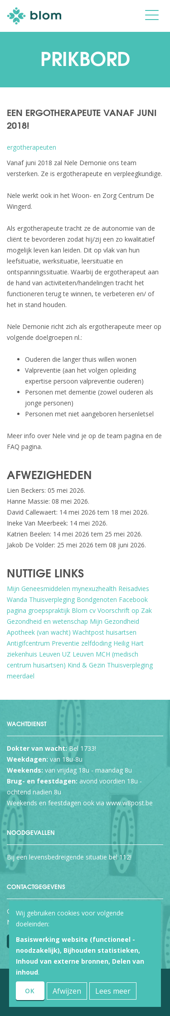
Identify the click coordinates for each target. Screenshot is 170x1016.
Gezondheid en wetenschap (47, 621)
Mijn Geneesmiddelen (38, 588)
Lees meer (113, 991)
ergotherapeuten (31, 147)
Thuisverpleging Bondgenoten (73, 599)
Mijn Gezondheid (114, 621)
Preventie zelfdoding (82, 643)
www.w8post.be (129, 803)
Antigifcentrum (28, 643)
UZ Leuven (78, 654)
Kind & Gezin (86, 665)
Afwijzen (67, 991)
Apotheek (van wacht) (39, 632)
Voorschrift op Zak (124, 610)
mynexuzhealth (94, 588)
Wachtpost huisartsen (104, 632)
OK (30, 990)
